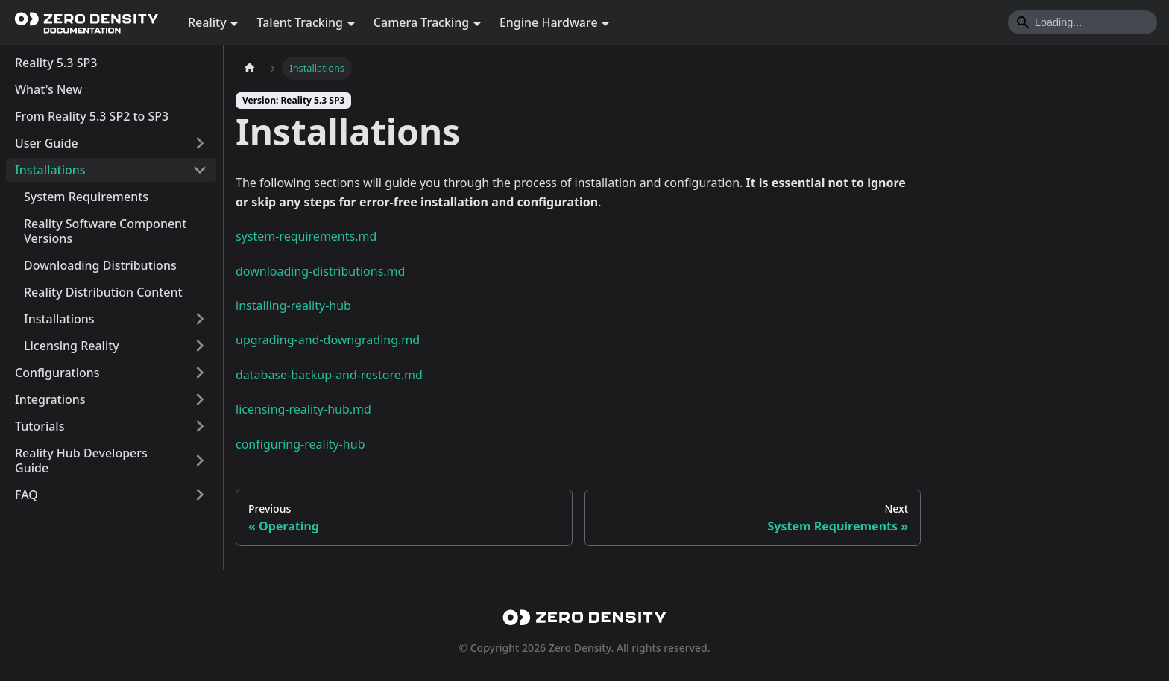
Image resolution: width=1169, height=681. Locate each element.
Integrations (50, 399)
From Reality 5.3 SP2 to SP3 (91, 116)
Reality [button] (207, 22)
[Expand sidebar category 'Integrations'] (199, 399)
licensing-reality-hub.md (303, 409)
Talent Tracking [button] (299, 22)
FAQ (26, 495)
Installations (50, 170)
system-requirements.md (306, 236)
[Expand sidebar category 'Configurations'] (199, 372)
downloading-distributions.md (320, 271)
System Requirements (86, 197)
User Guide (46, 143)
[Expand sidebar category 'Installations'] (199, 319)
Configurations (57, 372)
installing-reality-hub (293, 305)
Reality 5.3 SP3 (56, 62)
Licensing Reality (71, 346)
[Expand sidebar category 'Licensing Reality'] (199, 346)
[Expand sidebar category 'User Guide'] (199, 143)
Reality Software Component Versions (105, 231)
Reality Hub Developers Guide (81, 460)
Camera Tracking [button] (421, 22)
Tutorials (39, 426)
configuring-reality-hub (300, 444)
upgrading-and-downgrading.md (328, 340)
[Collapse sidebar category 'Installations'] (199, 170)
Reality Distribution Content (103, 292)
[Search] (1082, 22)
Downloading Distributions (100, 265)
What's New (48, 89)
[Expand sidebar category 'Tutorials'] (199, 426)
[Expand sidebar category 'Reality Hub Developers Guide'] (199, 460)
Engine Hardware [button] (549, 22)
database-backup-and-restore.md (329, 375)
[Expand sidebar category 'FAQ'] (199, 495)
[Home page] (250, 68)
